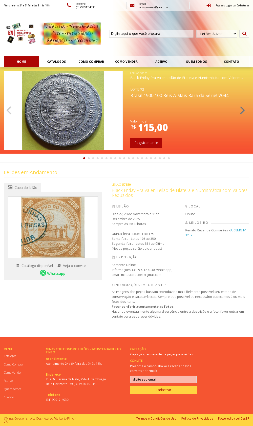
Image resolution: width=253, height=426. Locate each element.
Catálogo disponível (34, 265)
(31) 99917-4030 (57, 400)
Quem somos (196, 62)
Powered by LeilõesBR (233, 418)
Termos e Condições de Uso (156, 418)
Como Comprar (91, 62)
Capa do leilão (22, 187)
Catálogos (56, 62)
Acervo (161, 62)
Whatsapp (52, 273)
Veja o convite (72, 265)
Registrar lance (146, 142)
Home (21, 62)
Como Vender (126, 62)
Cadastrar (163, 389)
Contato (231, 62)
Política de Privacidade (197, 418)
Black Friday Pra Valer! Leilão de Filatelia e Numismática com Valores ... (187, 75)
